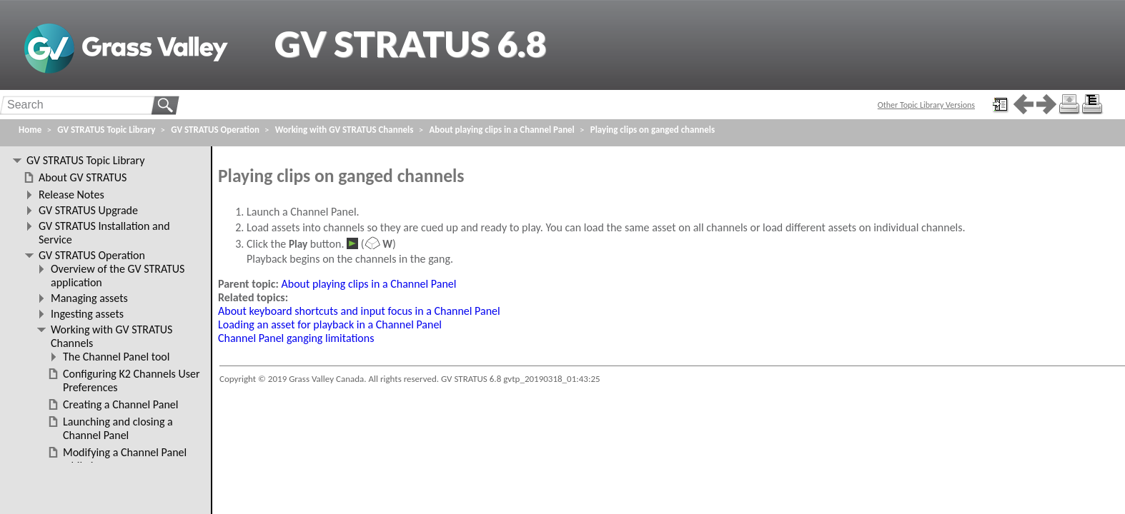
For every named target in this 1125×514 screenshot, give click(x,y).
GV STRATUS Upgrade (88, 210)
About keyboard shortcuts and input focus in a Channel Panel (359, 311)
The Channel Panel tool (116, 356)
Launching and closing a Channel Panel (118, 428)
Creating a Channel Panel (120, 404)
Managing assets (89, 298)
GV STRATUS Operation (215, 129)
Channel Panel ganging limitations (296, 338)
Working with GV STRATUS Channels (344, 129)
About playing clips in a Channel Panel (369, 284)
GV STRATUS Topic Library (106, 129)
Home (30, 129)
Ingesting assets (87, 314)
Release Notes (71, 194)
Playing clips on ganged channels (652, 129)
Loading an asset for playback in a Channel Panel (330, 324)
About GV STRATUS (83, 177)
